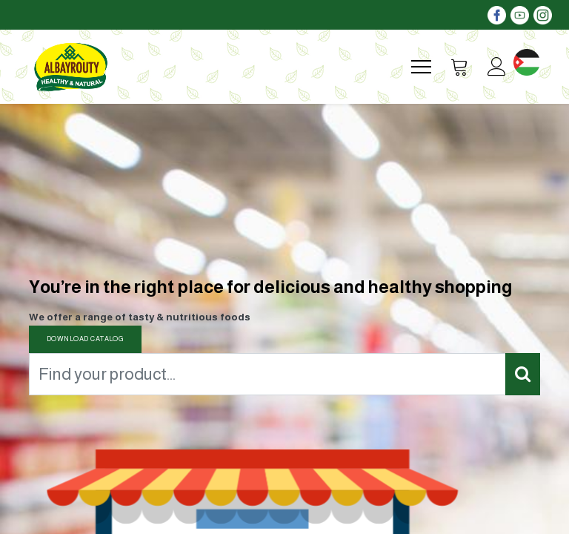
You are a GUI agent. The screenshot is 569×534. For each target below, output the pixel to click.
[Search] (522, 374)
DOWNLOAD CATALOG (85, 339)
